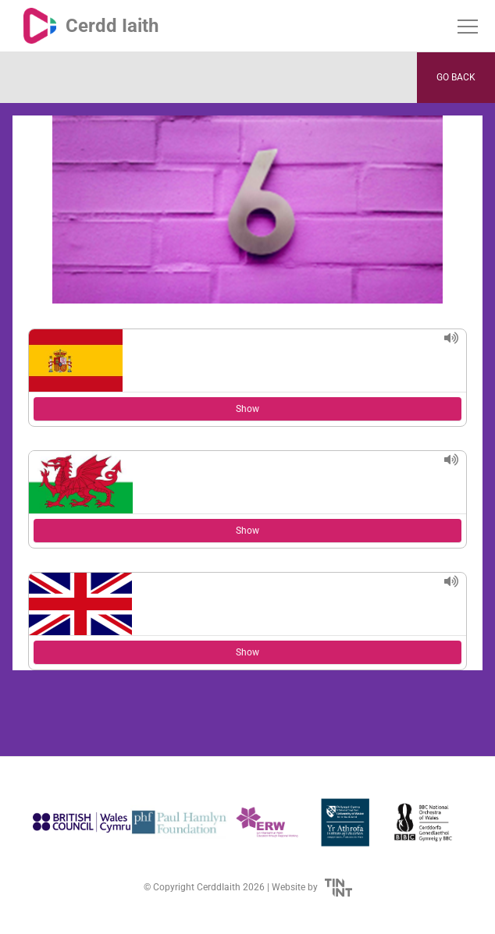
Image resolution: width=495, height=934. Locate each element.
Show (247, 408)
